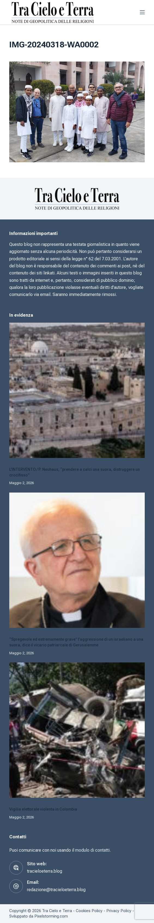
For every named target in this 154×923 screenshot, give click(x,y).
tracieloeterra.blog (44, 871)
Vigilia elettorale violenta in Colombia (43, 809)
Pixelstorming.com (51, 916)
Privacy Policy (118, 910)
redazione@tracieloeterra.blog (56, 889)
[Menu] (142, 12)
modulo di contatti (92, 850)
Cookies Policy (89, 910)
